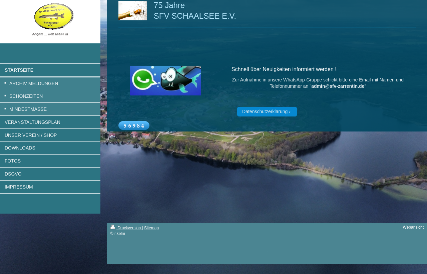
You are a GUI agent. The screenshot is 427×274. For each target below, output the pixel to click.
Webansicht (413, 227)
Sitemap (151, 228)
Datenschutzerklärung (265, 111)
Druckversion (126, 228)
